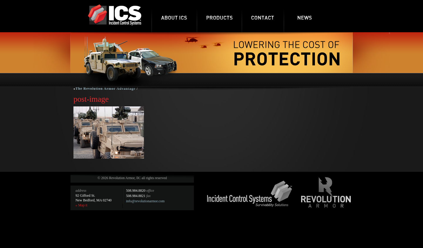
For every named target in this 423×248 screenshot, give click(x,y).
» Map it (81, 205)
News (304, 16)
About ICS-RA (174, 16)
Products (219, 16)
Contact (262, 16)
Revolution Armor (326, 192)
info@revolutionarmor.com (145, 201)
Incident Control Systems (250, 193)
